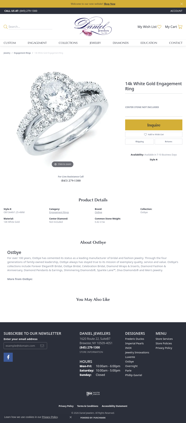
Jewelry (95, 43)
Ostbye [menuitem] (129, 361)
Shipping (139, 141)
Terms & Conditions (87, 406)
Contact (175, 43)
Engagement (37, 43)
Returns (168, 141)
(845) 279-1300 (71, 181)
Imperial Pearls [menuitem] (134, 343)
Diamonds (121, 43)
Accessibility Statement (114, 406)
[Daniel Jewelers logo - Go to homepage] (93, 26)
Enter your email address (20, 339)
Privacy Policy (164, 348)
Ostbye (98, 212)
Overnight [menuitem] (131, 366)
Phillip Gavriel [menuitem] (133, 375)
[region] (62, 114)
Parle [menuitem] (128, 370)
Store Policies (164, 343)
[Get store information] (91, 352)
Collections (68, 43)
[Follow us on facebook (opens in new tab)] (8, 357)
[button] (176, 11)
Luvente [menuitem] (130, 357)
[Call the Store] (90, 347)
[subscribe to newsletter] (42, 345)
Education (149, 43)
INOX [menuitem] (128, 348)
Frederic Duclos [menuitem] (134, 339)
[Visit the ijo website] (93, 393)
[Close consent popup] (71, 417)
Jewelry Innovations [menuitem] (137, 352)
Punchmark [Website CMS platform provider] (100, 417)
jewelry (7, 53)
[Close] (181, 4)
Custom (10, 43)
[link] (20, 11)
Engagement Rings (22, 53)
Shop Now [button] (109, 3)
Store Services (164, 339)
